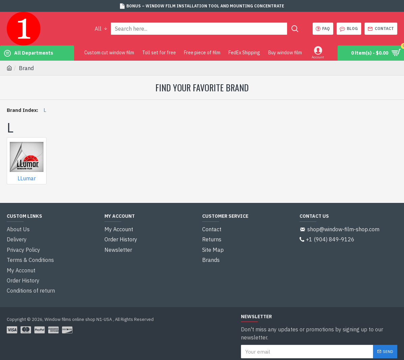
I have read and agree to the (297, 349)
